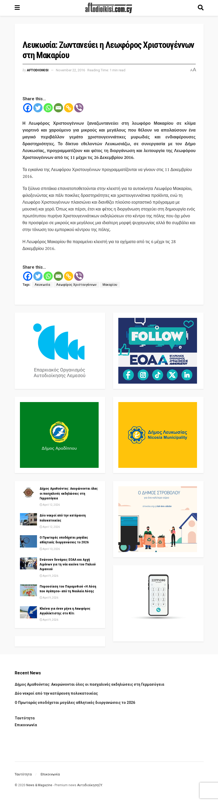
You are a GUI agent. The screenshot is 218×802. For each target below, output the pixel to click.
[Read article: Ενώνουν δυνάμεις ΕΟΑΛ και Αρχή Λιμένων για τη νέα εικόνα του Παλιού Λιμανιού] (28, 563)
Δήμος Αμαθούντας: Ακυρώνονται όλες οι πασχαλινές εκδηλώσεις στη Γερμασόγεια (69, 493)
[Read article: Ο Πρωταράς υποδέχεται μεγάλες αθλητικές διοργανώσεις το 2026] (28, 541)
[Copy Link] (68, 107)
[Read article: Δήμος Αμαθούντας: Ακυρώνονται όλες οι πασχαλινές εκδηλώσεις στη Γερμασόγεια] (28, 492)
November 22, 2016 (70, 70)
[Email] (58, 107)
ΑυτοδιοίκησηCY (89, 785)
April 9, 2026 (49, 575)
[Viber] (78, 107)
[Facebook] (27, 107)
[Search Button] (201, 8)
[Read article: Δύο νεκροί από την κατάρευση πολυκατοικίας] (28, 519)
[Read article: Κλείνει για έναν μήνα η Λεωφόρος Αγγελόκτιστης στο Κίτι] (28, 612)
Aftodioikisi (38, 70)
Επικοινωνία (26, 725)
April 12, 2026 (50, 504)
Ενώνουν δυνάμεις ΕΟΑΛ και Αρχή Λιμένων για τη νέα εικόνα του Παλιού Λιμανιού (68, 564)
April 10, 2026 (50, 549)
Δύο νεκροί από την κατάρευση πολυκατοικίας (56, 693)
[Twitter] (37, 107)
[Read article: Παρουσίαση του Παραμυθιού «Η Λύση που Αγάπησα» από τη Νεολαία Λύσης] (28, 590)
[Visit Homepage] (108, 8)
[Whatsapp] (48, 107)
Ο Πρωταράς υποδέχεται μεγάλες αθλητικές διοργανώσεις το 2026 (75, 702)
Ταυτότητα (25, 718)
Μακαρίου (110, 285)
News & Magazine (39, 785)
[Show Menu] (17, 8)
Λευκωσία (42, 285)
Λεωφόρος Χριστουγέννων (76, 285)
